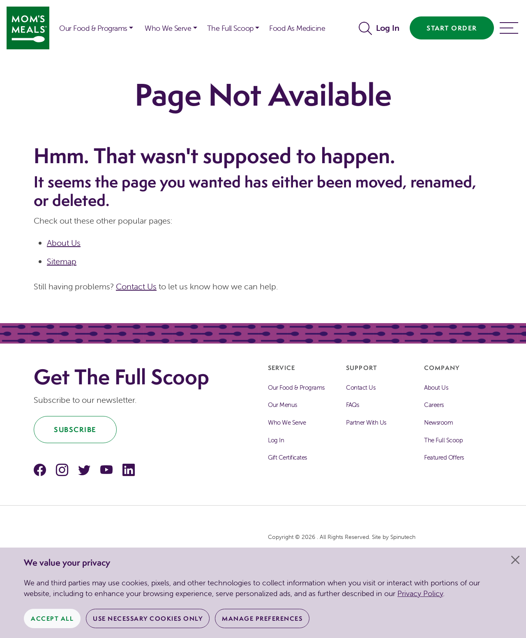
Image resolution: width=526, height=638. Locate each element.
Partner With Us (366, 422)
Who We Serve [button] (168, 28)
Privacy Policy (420, 593)
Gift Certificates (287, 457)
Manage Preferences (262, 618)
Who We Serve (287, 422)
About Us (64, 243)
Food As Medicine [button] (297, 28)
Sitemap (61, 261)
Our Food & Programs (93, 28)
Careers (434, 405)
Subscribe (75, 429)
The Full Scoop (443, 440)
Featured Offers (444, 457)
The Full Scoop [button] (230, 28)
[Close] (515, 560)
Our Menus (282, 405)
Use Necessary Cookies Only (148, 618)
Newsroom (438, 422)
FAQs (352, 405)
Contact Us (136, 286)
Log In (387, 28)
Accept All (52, 618)
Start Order (452, 27)
